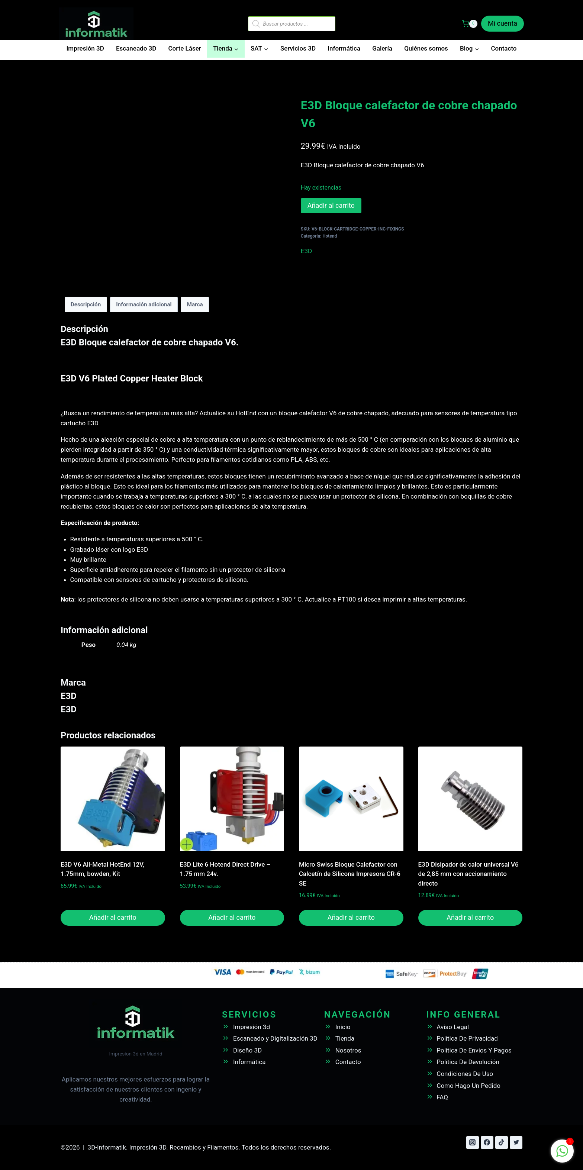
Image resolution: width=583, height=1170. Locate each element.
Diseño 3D (247, 1050)
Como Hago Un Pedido (468, 1085)
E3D (306, 251)
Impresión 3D (85, 48)
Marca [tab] (195, 304)
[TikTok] (501, 1142)
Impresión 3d (251, 1027)
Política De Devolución (468, 1062)
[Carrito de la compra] (469, 24)
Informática (344, 48)
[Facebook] (487, 1142)
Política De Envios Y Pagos (474, 1050)
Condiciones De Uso (465, 1073)
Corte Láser (184, 48)
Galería (382, 48)
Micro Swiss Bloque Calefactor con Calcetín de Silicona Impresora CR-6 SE (349, 874)
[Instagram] (472, 1142)
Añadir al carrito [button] (112, 917)
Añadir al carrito (331, 205)
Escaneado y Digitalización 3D (275, 1038)
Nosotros (348, 1050)
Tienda (345, 1038)
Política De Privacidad (467, 1038)
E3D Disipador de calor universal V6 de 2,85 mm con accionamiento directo (468, 874)
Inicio (343, 1027)
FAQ (442, 1097)
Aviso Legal (453, 1027)
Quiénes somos (426, 48)
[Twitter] (516, 1142)
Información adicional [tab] (144, 304)
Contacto (503, 48)
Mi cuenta (502, 23)
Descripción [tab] (86, 304)
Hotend (329, 236)
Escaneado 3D (136, 48)
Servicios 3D (298, 48)
